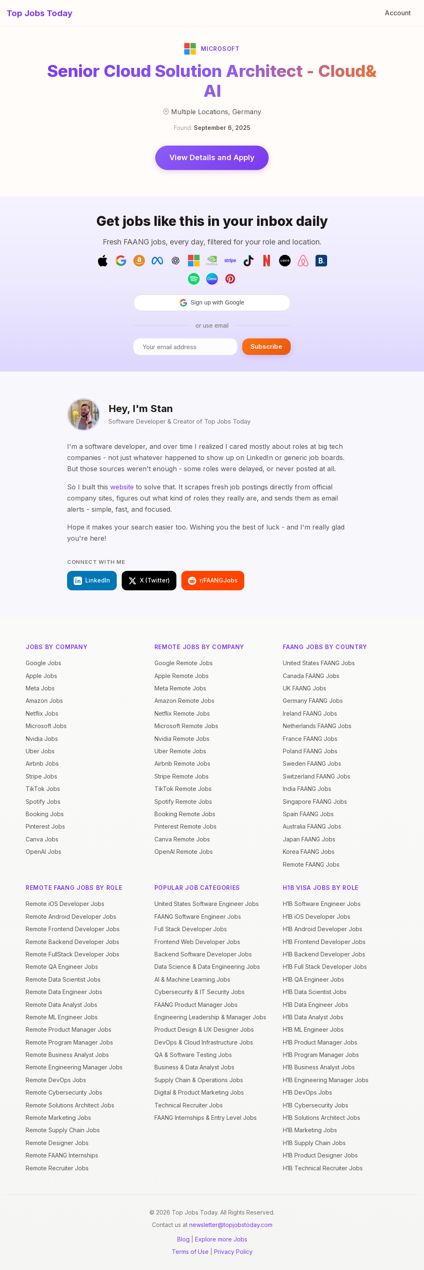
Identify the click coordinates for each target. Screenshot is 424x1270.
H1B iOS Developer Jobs (316, 916)
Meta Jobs (40, 688)
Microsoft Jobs (46, 725)
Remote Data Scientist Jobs (63, 979)
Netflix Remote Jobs (182, 713)
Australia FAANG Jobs (312, 826)
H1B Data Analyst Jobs (313, 1017)
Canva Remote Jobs (182, 839)
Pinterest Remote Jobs (185, 826)
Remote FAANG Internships (62, 1155)
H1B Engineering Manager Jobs (326, 1079)
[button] (212, 303)
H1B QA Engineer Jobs (313, 979)
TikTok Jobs (43, 788)
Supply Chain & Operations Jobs (198, 1079)
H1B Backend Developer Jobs (324, 954)
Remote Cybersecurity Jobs (64, 1092)
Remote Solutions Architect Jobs (70, 1105)
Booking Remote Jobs (184, 813)
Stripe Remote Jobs (181, 776)
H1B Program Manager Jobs (321, 1054)
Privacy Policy (233, 1251)
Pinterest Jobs (45, 826)
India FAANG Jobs (307, 788)
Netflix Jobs (42, 713)
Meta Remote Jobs (180, 688)
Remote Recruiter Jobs (57, 1168)
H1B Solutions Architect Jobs (321, 1117)
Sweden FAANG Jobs (312, 763)
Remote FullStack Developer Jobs (72, 954)
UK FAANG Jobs (304, 688)
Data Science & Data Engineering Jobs (207, 966)
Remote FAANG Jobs (311, 864)
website (122, 487)
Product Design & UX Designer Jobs (204, 1029)
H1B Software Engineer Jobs (322, 903)
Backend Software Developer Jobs (203, 954)
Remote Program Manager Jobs (69, 1042)
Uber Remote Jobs (180, 751)
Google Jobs (43, 662)
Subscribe (266, 346)
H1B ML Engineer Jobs (313, 1029)
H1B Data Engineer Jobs (315, 1004)
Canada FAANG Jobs (311, 675)
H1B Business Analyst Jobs (319, 1067)
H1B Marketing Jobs (310, 1129)
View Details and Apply (212, 157)
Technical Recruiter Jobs (188, 1105)
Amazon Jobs (44, 700)
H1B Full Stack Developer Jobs (325, 966)
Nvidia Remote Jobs (182, 738)
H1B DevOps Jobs (307, 1092)
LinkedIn (92, 581)
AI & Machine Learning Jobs (192, 979)
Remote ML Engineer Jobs (62, 1017)
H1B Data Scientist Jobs (315, 991)
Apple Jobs (41, 675)
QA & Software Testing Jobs (193, 1054)
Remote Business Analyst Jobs (67, 1054)
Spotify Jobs (43, 801)
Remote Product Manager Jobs (68, 1029)
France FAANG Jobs (310, 738)
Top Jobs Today (39, 13)
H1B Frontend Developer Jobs (324, 941)
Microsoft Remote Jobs (186, 725)
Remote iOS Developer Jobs (65, 903)
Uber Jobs (40, 751)
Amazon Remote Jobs (184, 700)
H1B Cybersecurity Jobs (315, 1105)
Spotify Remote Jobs (183, 801)
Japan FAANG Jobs (309, 839)
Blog (183, 1239)
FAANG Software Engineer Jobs (197, 916)
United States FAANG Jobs (319, 662)
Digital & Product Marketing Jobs (199, 1092)
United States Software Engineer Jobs (206, 903)
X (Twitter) (149, 581)
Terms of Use (190, 1251)
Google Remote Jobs (183, 662)
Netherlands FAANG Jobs (317, 725)
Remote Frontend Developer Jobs (73, 928)
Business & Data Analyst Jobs (194, 1067)
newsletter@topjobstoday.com (230, 1224)
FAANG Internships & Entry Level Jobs (205, 1117)
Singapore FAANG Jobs (315, 801)
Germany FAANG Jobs (313, 700)
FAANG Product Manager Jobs (196, 1004)
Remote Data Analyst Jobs (61, 1004)
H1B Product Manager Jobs (320, 1042)
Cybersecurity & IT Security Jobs (199, 991)
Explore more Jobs (221, 1239)
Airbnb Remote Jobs (182, 763)
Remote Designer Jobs (57, 1142)
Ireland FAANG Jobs (310, 713)
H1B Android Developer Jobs (322, 928)
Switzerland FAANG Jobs (316, 776)
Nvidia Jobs (42, 738)
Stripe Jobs (41, 776)
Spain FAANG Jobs (308, 813)
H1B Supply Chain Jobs (314, 1142)
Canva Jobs (42, 839)
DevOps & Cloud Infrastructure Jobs (203, 1042)
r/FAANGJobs (213, 581)
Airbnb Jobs (42, 763)
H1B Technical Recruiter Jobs (323, 1168)
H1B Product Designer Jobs (320, 1155)
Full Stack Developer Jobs (190, 928)
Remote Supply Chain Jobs (63, 1129)
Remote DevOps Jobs (56, 1079)
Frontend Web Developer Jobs (197, 941)
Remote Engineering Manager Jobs (74, 1067)
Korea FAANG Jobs (309, 851)
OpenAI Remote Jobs (183, 851)
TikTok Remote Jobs (183, 788)
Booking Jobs (45, 813)
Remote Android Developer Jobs (71, 916)
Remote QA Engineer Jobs (62, 966)
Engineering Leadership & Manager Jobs (210, 1017)
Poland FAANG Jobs (310, 751)
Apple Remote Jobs (181, 675)
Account (398, 13)
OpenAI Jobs (43, 851)
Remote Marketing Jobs (58, 1117)
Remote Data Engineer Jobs (64, 991)
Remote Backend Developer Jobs (72, 941)
